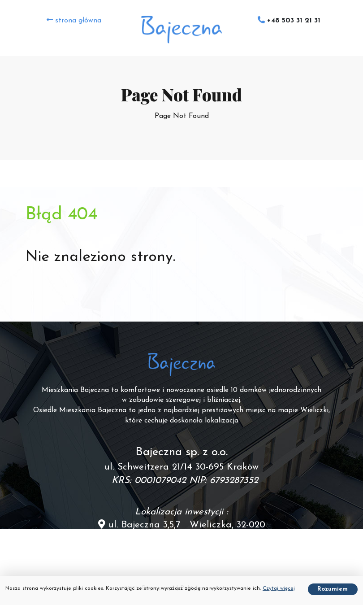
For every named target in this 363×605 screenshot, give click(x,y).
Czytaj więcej (279, 588)
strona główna (74, 20)
